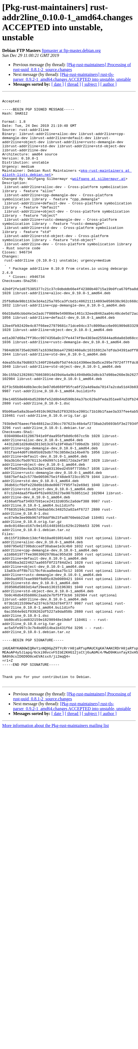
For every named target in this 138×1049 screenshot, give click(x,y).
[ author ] (108, 84)
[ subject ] (90, 84)
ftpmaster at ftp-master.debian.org (71, 50)
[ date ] (57, 84)
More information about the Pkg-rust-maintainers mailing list (55, 843)
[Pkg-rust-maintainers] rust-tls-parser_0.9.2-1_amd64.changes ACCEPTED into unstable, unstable (72, 77)
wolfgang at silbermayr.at (98, 195)
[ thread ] (73, 84)
